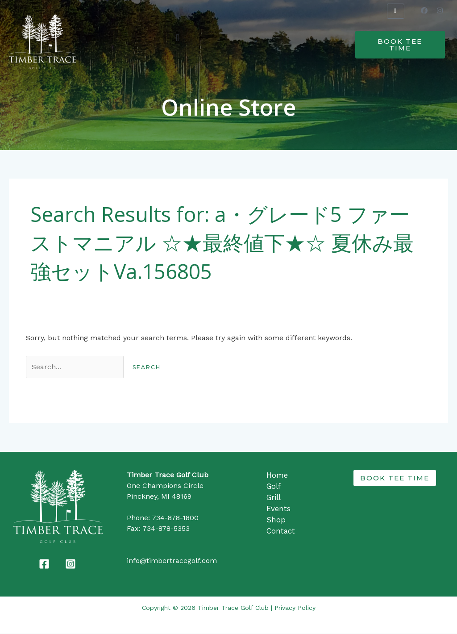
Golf (274, 486)
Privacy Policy (295, 608)
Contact (280, 529)
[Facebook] (44, 564)
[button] (177, 37)
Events (278, 507)
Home (277, 475)
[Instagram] (70, 564)
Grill (273, 496)
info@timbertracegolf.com (172, 561)
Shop (276, 518)
